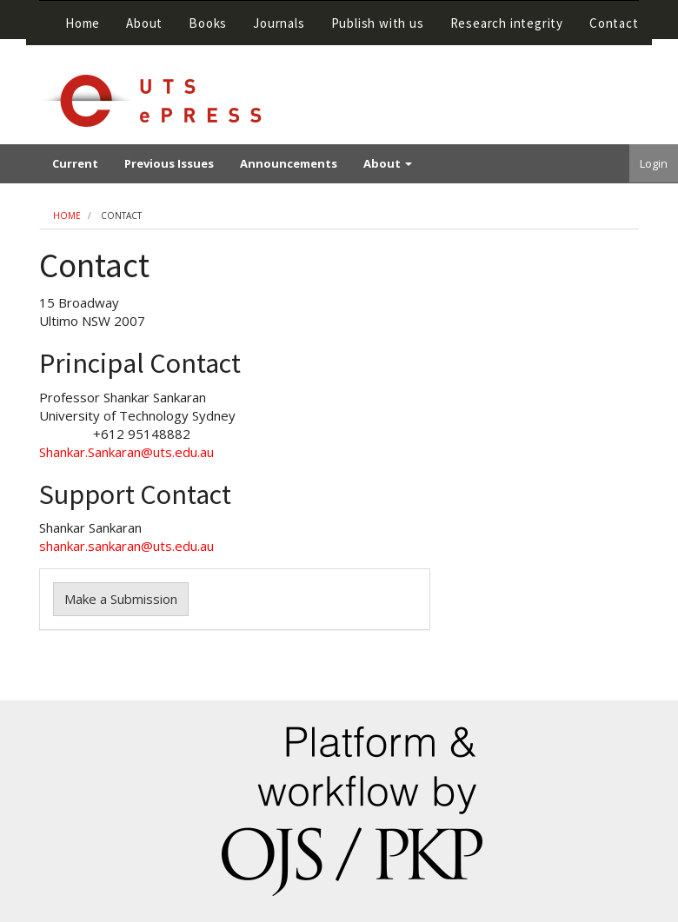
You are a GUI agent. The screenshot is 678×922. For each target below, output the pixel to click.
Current (75, 163)
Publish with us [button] (377, 23)
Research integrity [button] (506, 23)
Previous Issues (169, 163)
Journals (278, 23)
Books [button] (208, 23)
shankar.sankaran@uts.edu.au (126, 545)
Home (82, 23)
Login (654, 163)
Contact (614, 23)
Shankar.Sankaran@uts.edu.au (126, 452)
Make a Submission (120, 598)
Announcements (288, 163)
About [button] (144, 23)
